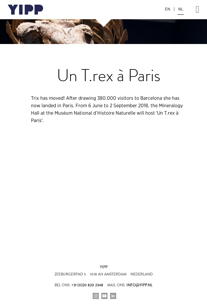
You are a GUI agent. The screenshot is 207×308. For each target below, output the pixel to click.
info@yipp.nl (139, 285)
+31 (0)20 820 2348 (87, 285)
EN (167, 9)
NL (180, 9)
